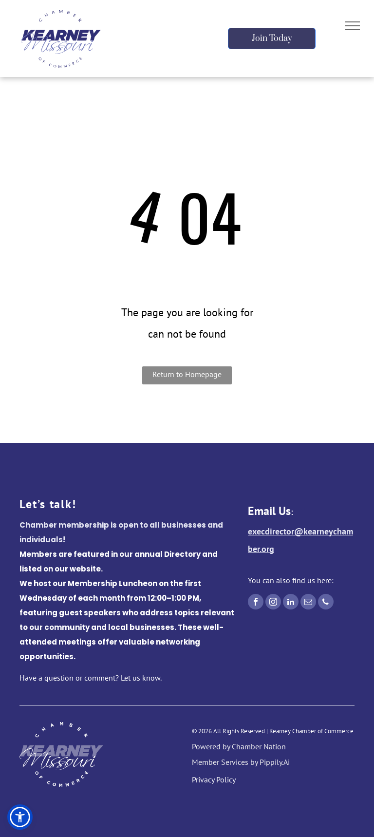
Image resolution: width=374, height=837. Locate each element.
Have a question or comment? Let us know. (90, 678)
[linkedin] (291, 603)
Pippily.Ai (275, 762)
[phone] (326, 603)
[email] (308, 603)
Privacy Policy (214, 779)
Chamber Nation (259, 746)
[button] (20, 817)
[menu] (352, 25)
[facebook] (255, 603)
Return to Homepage (187, 374)
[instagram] (273, 603)
